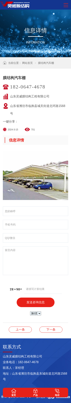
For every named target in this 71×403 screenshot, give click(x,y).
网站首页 (27, 62)
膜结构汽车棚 (46, 62)
